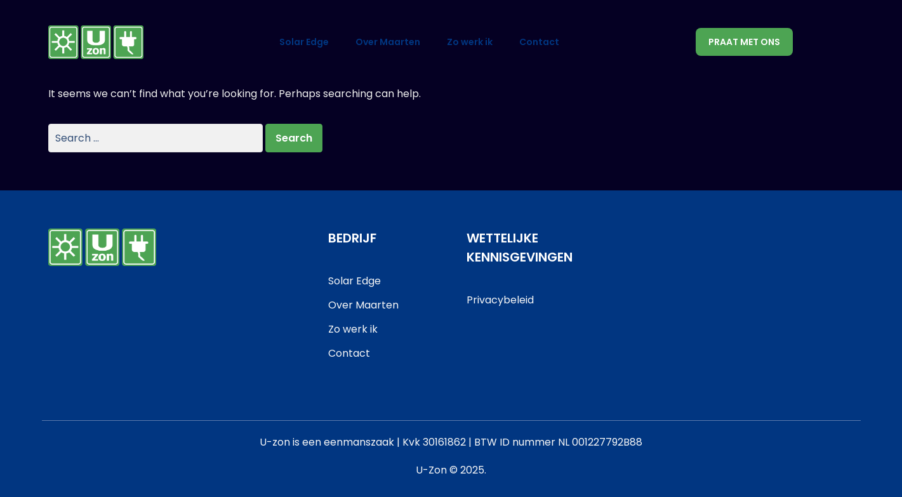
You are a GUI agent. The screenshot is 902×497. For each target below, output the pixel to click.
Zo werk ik (470, 42)
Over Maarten (387, 42)
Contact (539, 42)
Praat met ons (744, 42)
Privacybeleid (500, 300)
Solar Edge (304, 42)
